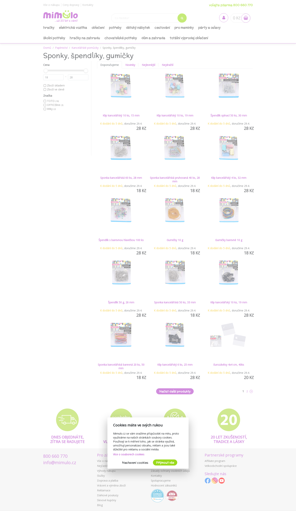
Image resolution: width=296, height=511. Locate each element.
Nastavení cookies (135, 463)
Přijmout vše (165, 463)
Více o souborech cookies (128, 454)
